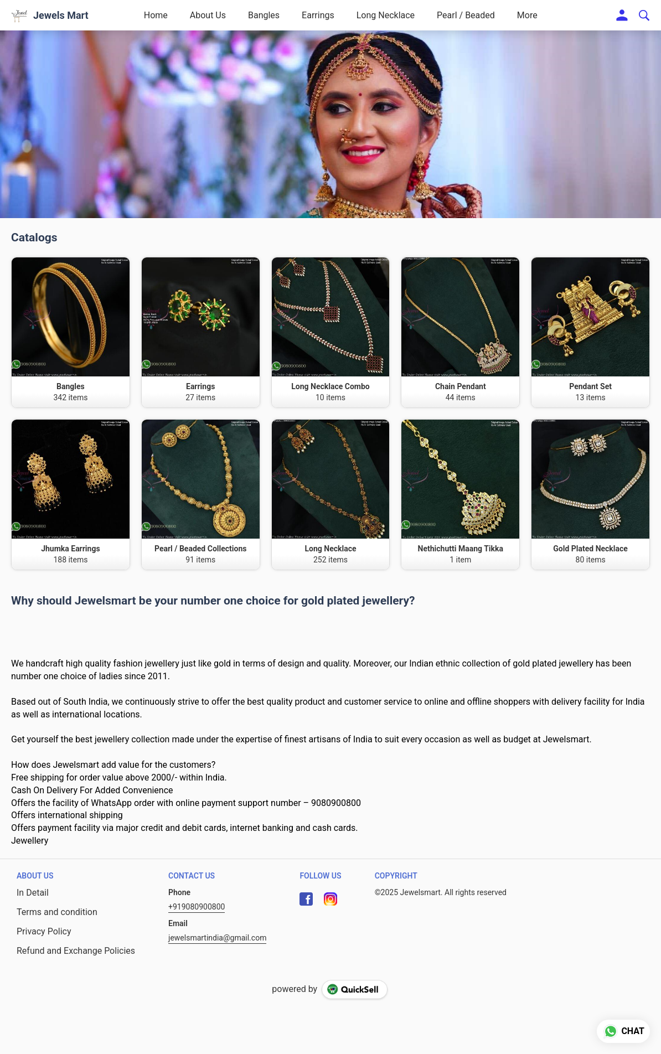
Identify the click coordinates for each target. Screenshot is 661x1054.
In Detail (33, 892)
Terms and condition (57, 912)
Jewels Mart (61, 15)
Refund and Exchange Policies (76, 951)
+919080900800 (196, 906)
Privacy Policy (44, 931)
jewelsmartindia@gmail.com (217, 937)
